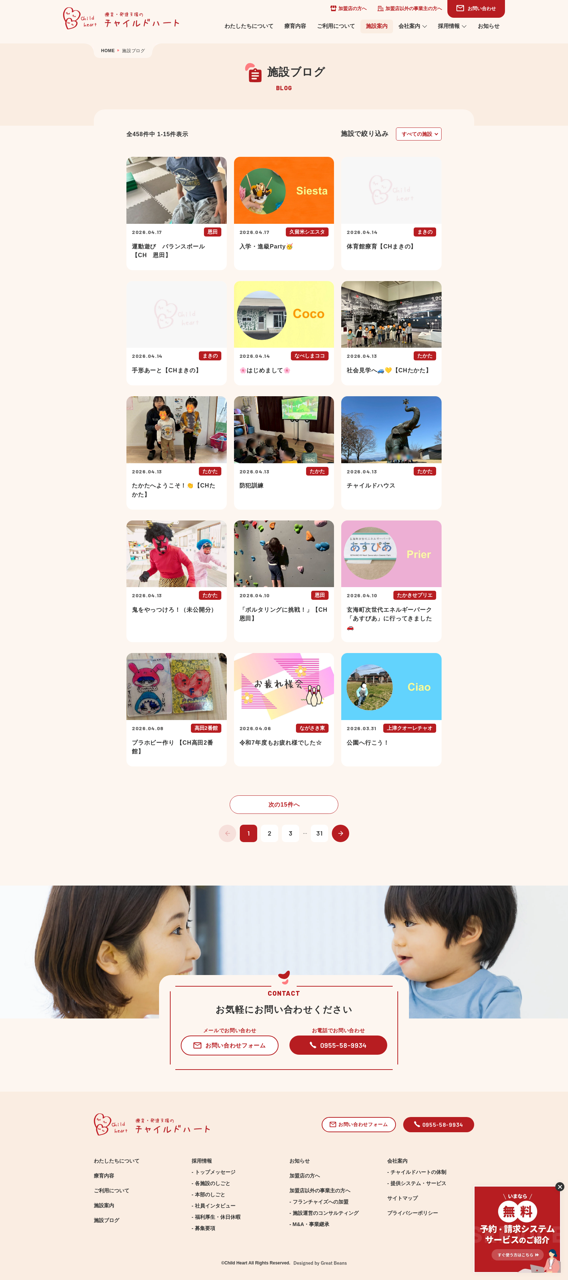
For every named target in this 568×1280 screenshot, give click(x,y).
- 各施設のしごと (211, 1183)
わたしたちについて (249, 26)
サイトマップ (402, 1198)
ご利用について (336, 26)
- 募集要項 (203, 1228)
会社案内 (412, 26)
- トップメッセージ (213, 1172)
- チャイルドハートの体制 (416, 1172)
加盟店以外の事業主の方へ (409, 8)
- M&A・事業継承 (309, 1224)
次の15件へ (284, 804)
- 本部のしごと (208, 1194)
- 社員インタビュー (213, 1206)
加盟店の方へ (348, 8)
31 (319, 833)
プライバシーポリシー (412, 1213)
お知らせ (489, 26)
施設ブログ (106, 1220)
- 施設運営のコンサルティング (324, 1213)
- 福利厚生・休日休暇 (216, 1217)
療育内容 (295, 26)
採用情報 (452, 26)
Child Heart (235, 1263)
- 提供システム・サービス (416, 1183)
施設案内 (377, 26)
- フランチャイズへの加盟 (318, 1202)
